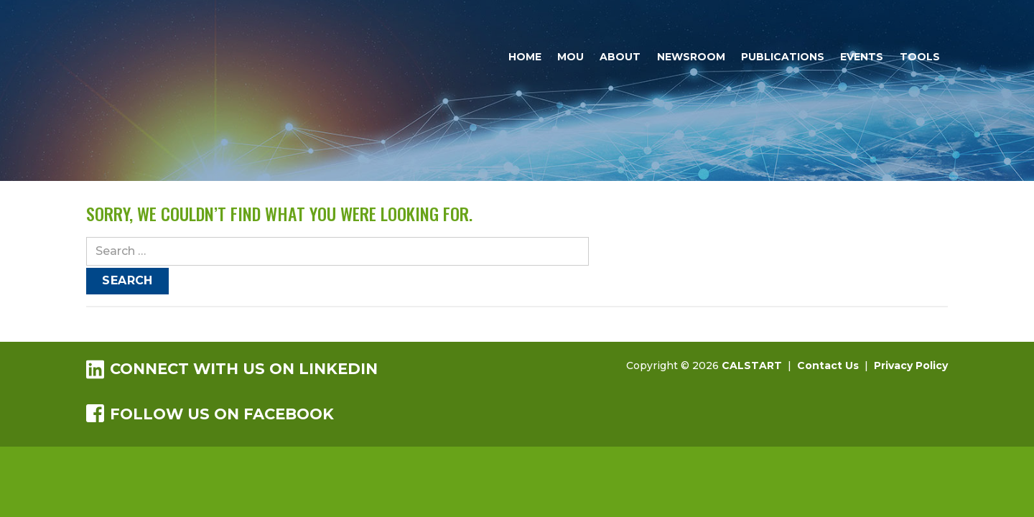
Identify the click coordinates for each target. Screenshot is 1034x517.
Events (861, 56)
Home (524, 56)
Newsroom (691, 56)
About (620, 56)
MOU (570, 56)
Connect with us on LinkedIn (232, 368)
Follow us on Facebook (210, 413)
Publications (782, 56)
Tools (920, 56)
